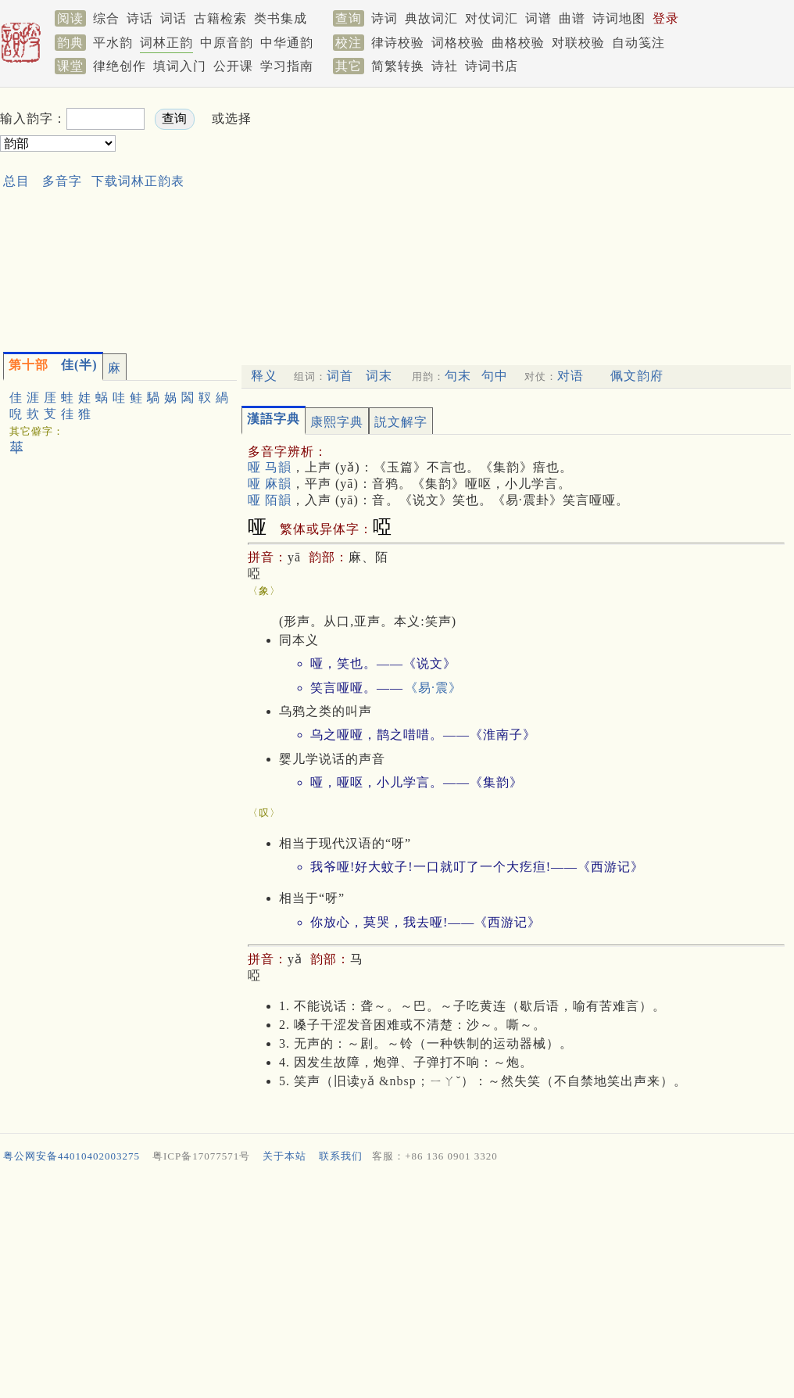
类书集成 (280, 18)
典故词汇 (431, 18)
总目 (16, 181)
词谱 (538, 18)
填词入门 (179, 66)
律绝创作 (119, 66)
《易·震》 (433, 687)
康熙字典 (336, 421)
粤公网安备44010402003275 (71, 1156)
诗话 (140, 18)
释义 (264, 375)
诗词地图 (619, 18)
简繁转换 (397, 66)
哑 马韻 (269, 467)
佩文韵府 (636, 375)
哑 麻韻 (269, 483)
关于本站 (284, 1156)
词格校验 (458, 42)
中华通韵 (286, 42)
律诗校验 (397, 42)
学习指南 (286, 66)
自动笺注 (638, 42)
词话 (173, 18)
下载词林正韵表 (137, 181)
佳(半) (53, 364)
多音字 (62, 181)
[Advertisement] (501, 215)
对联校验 (578, 42)
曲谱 (572, 18)
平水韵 (113, 42)
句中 (494, 375)
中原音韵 (226, 42)
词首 (340, 375)
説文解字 (400, 421)
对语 (570, 375)
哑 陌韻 (269, 500)
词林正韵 (166, 42)
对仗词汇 (491, 18)
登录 (666, 18)
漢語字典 (273, 418)
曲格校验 (518, 42)
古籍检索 (220, 18)
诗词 (384, 18)
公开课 (233, 66)
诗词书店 (491, 66)
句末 (458, 375)
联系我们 (341, 1156)
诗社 (444, 66)
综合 (106, 18)
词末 (379, 375)
